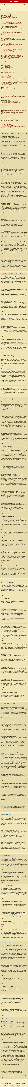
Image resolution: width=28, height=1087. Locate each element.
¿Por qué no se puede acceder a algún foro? (9, 51)
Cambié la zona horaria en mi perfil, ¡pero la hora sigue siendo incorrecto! (12, 33)
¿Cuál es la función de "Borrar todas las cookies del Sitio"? (11, 23)
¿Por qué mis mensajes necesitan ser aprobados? (10, 57)
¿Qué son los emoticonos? (6, 65)
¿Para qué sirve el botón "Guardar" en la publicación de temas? (12, 56)
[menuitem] (3, 5)
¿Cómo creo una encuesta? (6, 48)
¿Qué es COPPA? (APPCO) (6, 15)
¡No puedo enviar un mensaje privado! (8, 88)
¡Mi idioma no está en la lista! (6, 34)
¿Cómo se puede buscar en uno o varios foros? (9, 101)
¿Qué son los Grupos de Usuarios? (7, 78)
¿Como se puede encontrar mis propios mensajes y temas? (11, 106)
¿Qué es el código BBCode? (6, 62)
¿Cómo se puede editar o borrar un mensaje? (9, 45)
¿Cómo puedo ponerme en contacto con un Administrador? (11, 128)
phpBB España (18, 1086)
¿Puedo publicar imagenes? (6, 66)
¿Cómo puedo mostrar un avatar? (7, 37)
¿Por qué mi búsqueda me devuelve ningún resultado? (11, 102)
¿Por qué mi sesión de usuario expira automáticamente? (11, 22)
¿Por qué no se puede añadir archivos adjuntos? (9, 52)
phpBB (9, 334)
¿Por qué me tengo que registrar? (7, 14)
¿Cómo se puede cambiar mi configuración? (9, 27)
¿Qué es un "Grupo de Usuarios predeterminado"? (10, 83)
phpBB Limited (22, 1023)
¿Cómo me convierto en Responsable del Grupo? (10, 81)
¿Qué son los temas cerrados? (6, 71)
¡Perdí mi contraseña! (5, 21)
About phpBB (15, 1026)
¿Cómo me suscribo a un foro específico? (8, 113)
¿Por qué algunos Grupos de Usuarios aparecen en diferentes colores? (14, 82)
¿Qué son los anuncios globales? (7, 67)
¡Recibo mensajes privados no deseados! (8, 89)
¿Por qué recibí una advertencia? (7, 54)
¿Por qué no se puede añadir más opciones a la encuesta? (11, 49)
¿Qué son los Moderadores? (6, 77)
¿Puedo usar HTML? (4, 64)
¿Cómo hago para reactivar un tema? (7, 58)
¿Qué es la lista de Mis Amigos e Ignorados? (9, 95)
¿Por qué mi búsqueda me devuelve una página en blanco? (11, 103)
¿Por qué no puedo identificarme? (7, 18)
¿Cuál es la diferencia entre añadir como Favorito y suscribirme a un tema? (13, 111)
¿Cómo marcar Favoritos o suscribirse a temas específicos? (12, 112)
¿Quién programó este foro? (6, 124)
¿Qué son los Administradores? (6, 76)
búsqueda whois (17, 1049)
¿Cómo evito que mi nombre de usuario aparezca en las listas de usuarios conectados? (12, 29)
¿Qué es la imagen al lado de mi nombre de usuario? (10, 35)
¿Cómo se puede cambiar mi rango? (7, 38)
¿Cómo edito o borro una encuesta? (7, 50)
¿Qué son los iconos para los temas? (7, 72)
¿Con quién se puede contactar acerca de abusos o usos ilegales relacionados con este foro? (13, 127)
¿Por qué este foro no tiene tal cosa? (7, 125)
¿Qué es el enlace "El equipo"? (6, 84)
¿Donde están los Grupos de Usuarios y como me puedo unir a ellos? (13, 79)
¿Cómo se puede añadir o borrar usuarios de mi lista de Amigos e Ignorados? (13, 97)
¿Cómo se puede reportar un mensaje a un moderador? (11, 55)
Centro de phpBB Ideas (7, 1035)
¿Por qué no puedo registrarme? (7, 16)
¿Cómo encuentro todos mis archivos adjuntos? (9, 120)
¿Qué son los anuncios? (5, 68)
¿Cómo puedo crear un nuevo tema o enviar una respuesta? (12, 44)
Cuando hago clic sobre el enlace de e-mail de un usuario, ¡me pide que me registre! (14, 40)
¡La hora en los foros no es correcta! (7, 31)
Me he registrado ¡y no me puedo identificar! (9, 17)
